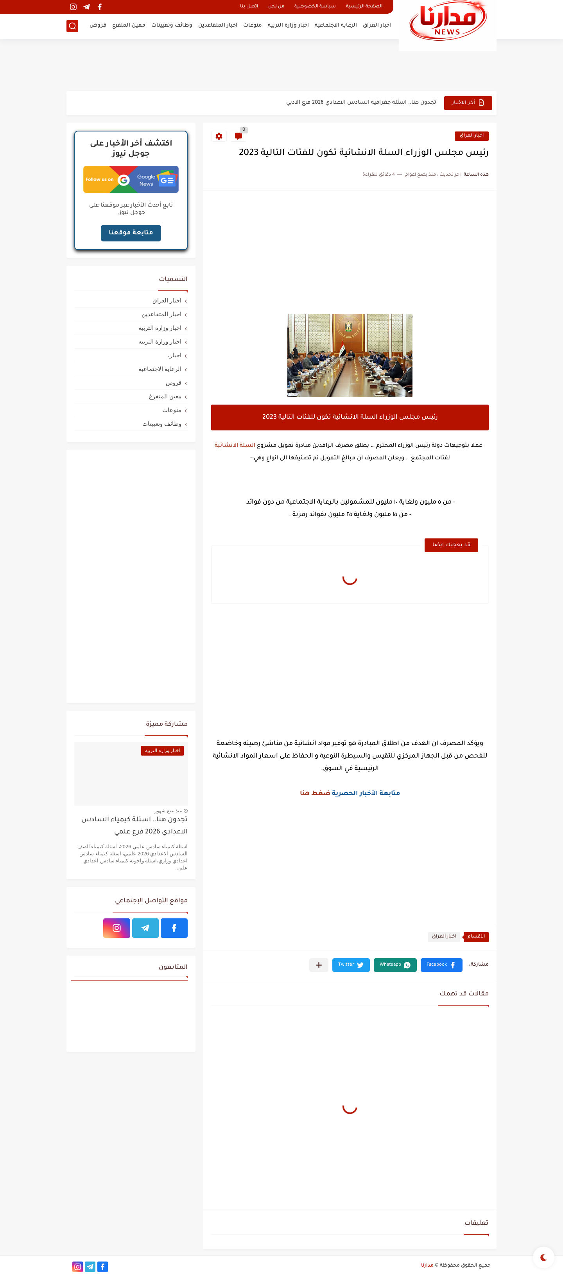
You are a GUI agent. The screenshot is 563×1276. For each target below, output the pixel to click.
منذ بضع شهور (168, 810)
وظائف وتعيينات (171, 26)
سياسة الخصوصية (315, 6)
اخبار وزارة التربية (288, 26)
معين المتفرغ (128, 26)
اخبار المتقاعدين (217, 26)
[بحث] (72, 26)
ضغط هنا (315, 793)
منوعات (252, 26)
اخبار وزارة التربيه (159, 341)
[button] (442, 965)
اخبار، (174, 355)
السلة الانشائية (235, 446)
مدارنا (427, 1266)
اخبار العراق (377, 26)
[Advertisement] (281, 64)
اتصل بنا (249, 6)
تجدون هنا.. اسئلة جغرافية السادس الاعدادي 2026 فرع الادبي (361, 103)
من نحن (276, 6)
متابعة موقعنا (131, 233)
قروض (98, 26)
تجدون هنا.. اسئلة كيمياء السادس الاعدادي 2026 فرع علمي (134, 826)
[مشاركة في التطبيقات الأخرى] (318, 965)
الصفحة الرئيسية (364, 6)
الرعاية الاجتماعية (336, 26)
